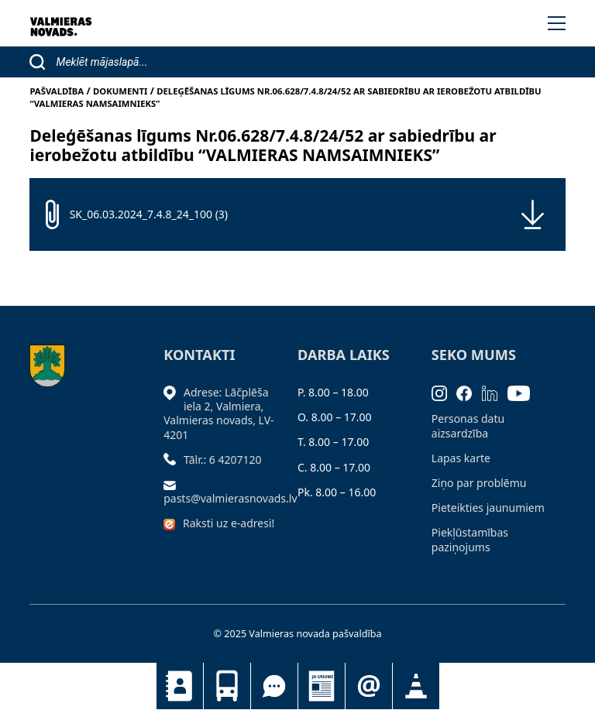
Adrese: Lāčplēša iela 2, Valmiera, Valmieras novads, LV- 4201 (218, 413)
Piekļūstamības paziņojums (470, 539)
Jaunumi (321, 686)
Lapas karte (461, 458)
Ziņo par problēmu (479, 482)
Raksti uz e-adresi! (228, 523)
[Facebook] (469, 392)
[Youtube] (523, 392)
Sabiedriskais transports (227, 686)
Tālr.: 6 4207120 (223, 459)
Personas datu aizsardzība (468, 425)
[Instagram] (444, 392)
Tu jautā (274, 686)
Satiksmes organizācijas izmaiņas (416, 686)
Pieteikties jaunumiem (369, 686)
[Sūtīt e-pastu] (173, 484)
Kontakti (179, 686)
